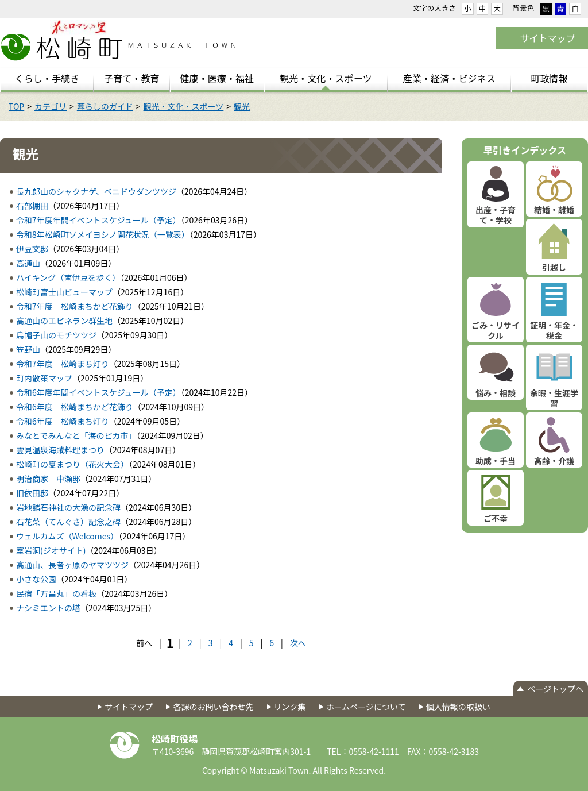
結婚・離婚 (554, 209)
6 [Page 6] (271, 643)
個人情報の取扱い (458, 706)
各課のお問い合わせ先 (213, 706)
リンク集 (290, 706)
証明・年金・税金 (554, 330)
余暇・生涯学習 (554, 398)
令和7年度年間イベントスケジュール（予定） (98, 220)
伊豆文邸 (32, 248)
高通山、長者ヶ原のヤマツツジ (72, 564)
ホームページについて (366, 706)
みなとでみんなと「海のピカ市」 (76, 435)
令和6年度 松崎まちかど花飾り (74, 406)
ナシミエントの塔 (48, 607)
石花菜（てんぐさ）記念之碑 (68, 521)
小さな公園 (36, 579)
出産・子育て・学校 (495, 215)
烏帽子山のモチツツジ (56, 335)
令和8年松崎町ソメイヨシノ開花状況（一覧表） (102, 234)
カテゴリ (50, 106)
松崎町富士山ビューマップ (64, 292)
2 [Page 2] (190, 643)
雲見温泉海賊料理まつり (60, 450)
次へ (298, 643)
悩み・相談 (495, 393)
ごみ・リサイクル (495, 330)
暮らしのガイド (105, 106)
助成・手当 (495, 460)
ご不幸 (495, 518)
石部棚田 (32, 205)
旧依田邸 (32, 493)
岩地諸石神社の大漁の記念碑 (68, 507)
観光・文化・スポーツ (184, 106)
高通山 (28, 263)
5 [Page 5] (251, 643)
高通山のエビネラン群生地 (64, 320)
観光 (242, 106)
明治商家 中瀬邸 (48, 478)
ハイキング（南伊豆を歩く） (68, 277)
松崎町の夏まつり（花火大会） (72, 464)
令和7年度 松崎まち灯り (62, 363)
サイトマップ (547, 38)
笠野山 (28, 349)
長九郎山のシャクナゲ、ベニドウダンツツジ (96, 191)
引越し (554, 267)
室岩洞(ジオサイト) (51, 550)
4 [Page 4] (231, 643)
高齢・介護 (554, 460)
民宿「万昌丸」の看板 (56, 593)
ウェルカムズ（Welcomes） (67, 536)
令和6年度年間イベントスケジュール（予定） (98, 392)
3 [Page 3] (210, 643)
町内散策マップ (44, 378)
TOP (16, 106)
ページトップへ (555, 688)
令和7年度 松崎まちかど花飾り (74, 306)
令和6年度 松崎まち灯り (62, 421)
